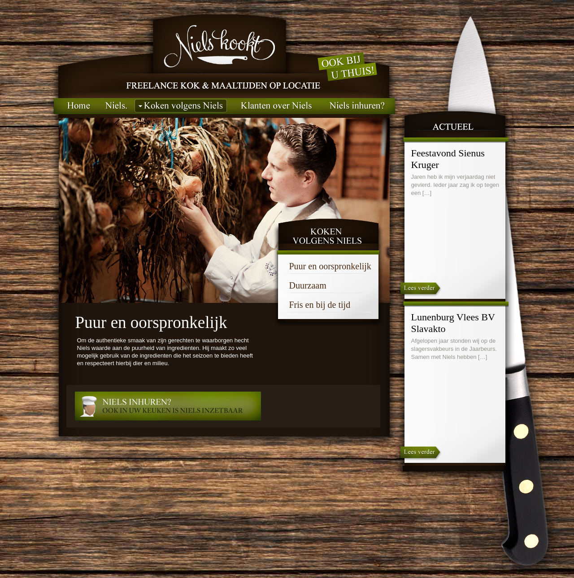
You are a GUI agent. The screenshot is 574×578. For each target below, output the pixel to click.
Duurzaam (307, 285)
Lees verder (420, 290)
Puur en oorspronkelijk (330, 266)
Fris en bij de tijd (320, 305)
